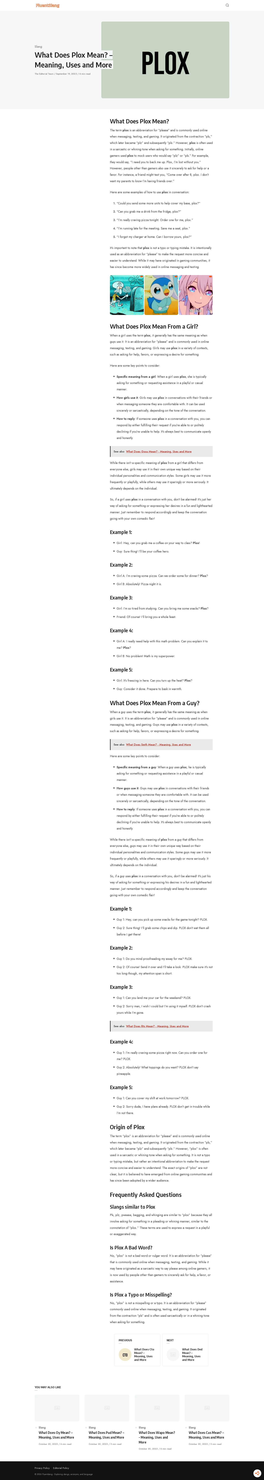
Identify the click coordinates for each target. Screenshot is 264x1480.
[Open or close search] (227, 5)
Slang (38, 46)
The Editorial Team (44, 73)
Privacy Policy (42, 1468)
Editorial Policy (61, 1468)
